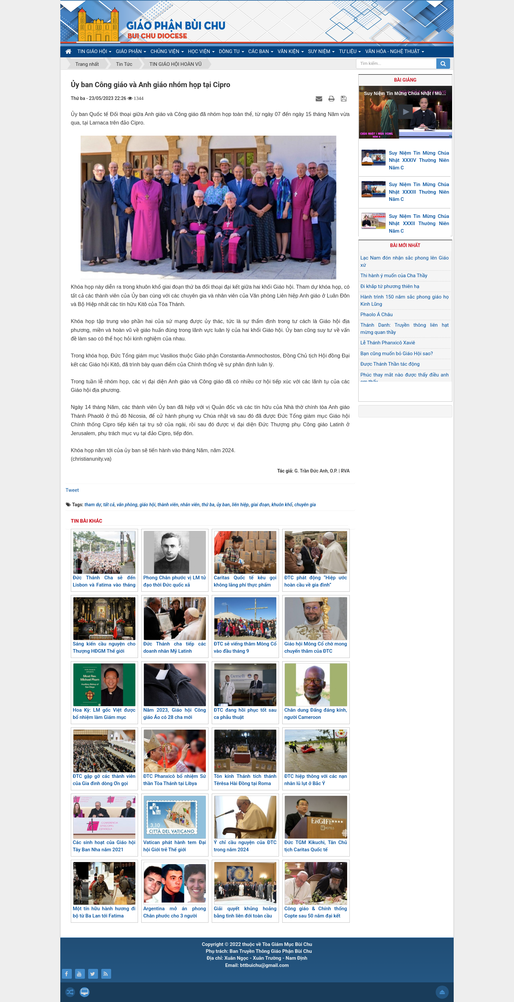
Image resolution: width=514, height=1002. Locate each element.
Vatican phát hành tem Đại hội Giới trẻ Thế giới (174, 824)
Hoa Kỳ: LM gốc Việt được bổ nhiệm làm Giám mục (104, 692)
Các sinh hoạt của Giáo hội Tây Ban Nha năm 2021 (104, 824)
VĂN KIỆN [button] (291, 52)
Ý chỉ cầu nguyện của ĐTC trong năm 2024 (245, 824)
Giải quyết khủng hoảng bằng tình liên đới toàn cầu (245, 890)
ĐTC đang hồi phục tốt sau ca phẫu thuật (245, 692)
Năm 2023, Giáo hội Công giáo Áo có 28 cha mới (174, 692)
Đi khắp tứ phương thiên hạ (390, 286)
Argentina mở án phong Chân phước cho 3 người (174, 890)
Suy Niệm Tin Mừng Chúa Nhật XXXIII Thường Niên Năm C (419, 192)
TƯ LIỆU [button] (350, 52)
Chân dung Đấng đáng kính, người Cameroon (315, 692)
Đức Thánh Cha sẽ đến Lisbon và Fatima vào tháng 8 (104, 563)
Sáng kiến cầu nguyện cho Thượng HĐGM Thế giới (104, 625)
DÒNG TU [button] (231, 52)
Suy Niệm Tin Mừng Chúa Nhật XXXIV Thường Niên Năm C (419, 160)
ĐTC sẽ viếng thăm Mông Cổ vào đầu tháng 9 (245, 625)
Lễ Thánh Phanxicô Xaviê (388, 343)
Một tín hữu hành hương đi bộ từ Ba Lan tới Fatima (104, 890)
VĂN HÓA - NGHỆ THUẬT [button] (394, 52)
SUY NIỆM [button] (321, 52)
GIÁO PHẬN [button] (131, 52)
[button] (405, 112)
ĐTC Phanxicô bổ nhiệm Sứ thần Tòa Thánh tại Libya (174, 758)
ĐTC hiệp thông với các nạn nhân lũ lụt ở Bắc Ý (315, 758)
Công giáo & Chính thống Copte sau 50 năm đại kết (315, 890)
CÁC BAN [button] (261, 52)
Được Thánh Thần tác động (390, 364)
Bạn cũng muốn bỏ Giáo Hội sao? (397, 353)
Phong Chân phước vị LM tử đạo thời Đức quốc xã (174, 559)
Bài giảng (405, 80)
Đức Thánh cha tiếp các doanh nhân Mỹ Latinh (174, 625)
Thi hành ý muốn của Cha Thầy (394, 276)
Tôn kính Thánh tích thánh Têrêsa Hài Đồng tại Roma (245, 758)
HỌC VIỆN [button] (201, 52)
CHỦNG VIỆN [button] (167, 52)
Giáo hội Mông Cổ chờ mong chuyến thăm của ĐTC (315, 625)
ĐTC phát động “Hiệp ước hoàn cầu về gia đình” (315, 559)
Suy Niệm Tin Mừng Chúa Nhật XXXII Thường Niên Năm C (419, 223)
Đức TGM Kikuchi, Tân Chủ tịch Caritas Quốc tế (315, 824)
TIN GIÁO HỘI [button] (94, 52)
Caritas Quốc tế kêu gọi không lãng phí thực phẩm (245, 559)
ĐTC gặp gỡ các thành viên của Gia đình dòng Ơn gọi (104, 758)
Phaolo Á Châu (377, 315)
